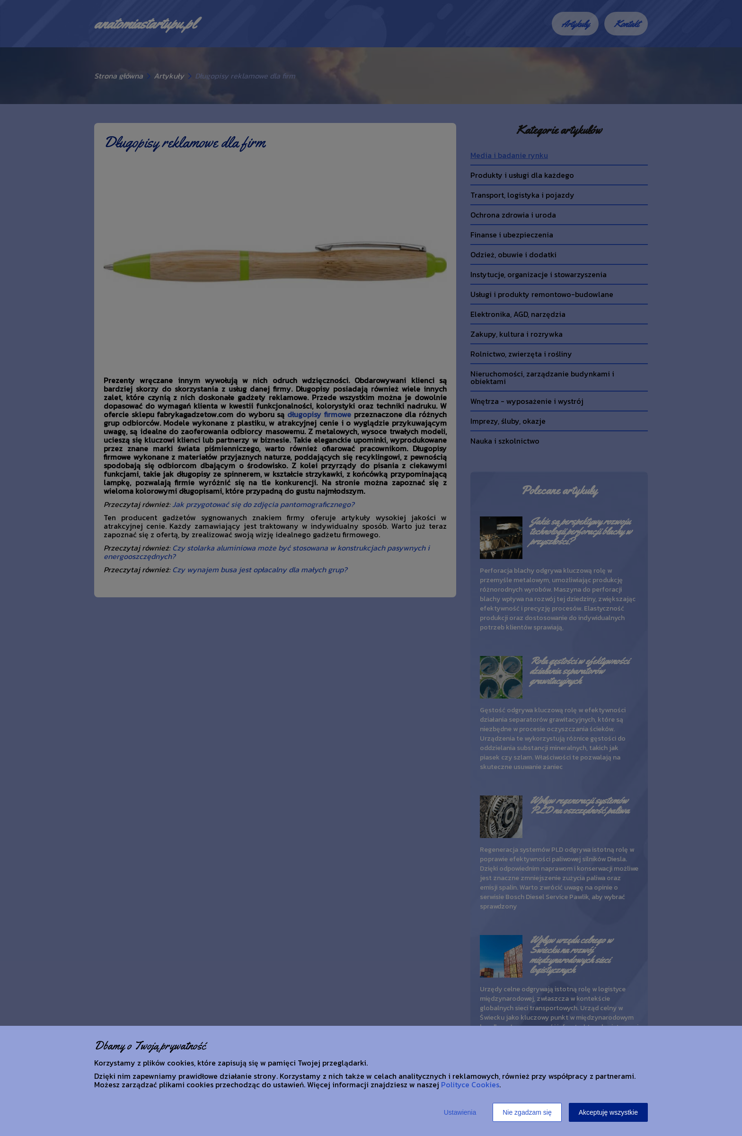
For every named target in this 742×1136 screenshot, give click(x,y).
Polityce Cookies (470, 1084)
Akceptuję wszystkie (608, 1112)
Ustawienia (460, 1112)
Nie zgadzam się (527, 1112)
